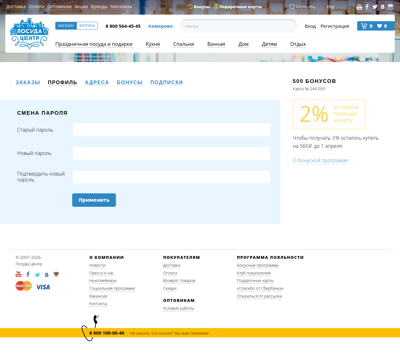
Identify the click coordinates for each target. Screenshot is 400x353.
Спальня (183, 44)
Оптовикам (60, 6)
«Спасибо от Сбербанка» (260, 288)
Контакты (98, 303)
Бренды (99, 6)
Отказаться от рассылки (259, 296)
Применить (94, 199)
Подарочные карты (255, 280)
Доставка (16, 6)
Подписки (166, 82)
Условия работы (178, 308)
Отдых (298, 44)
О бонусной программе (320, 160)
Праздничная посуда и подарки (93, 44)
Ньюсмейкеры (103, 280)
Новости (97, 265)
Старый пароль (35, 130)
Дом (243, 44)
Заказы (28, 82)
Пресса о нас (101, 273)
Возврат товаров (179, 280)
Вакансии (98, 296)
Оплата (36, 6)
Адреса (97, 82)
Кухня (153, 44)
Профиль (63, 82)
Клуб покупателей (254, 273)
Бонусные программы (258, 265)
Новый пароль (34, 153)
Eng (330, 6)
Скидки (170, 288)
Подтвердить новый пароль (41, 177)
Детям (269, 44)
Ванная (216, 44)
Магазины (121, 6)
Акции (81, 6)
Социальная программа (112, 288)
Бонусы (130, 82)
